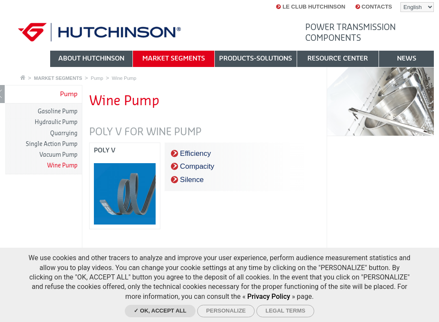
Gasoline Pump (58, 111)
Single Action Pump (52, 144)
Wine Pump (124, 78)
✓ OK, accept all (160, 310)
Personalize (226, 310)
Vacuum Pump (58, 155)
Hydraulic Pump (56, 122)
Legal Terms (285, 310)
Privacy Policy (268, 296)
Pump (97, 78)
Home (22, 77)
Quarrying (64, 133)
